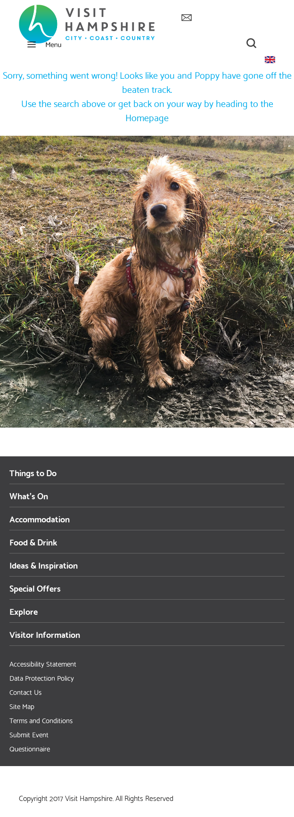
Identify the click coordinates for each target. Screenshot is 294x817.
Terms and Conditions (41, 720)
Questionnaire (29, 748)
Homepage (147, 117)
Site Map (21, 706)
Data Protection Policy (41, 677)
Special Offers (35, 587)
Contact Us (25, 691)
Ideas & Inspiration (43, 564)
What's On (28, 495)
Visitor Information (44, 634)
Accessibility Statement (42, 663)
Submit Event (29, 734)
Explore (23, 610)
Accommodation (39, 518)
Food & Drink (33, 541)
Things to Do (33, 472)
